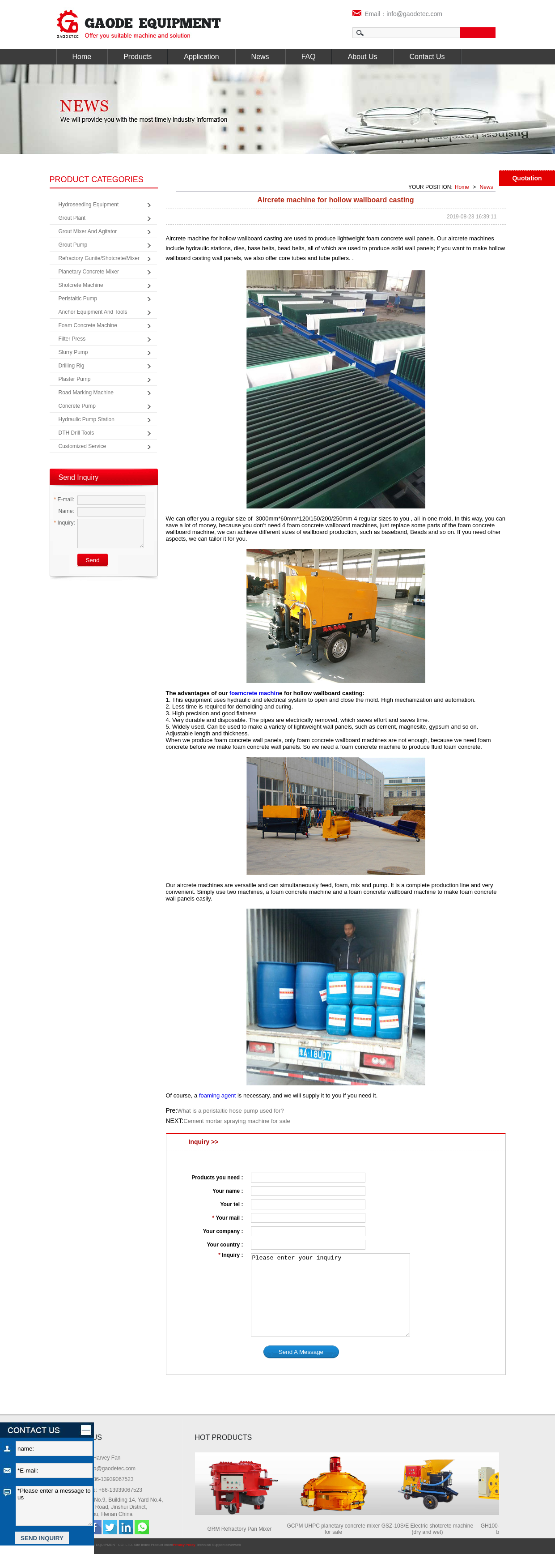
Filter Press (72, 339)
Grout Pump (73, 245)
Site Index (142, 1545)
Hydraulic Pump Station (86, 419)
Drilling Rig (72, 366)
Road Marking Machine (86, 392)
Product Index (162, 1545)
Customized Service (82, 446)
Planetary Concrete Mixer (89, 272)
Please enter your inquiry (330, 1294)
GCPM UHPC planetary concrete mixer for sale (335, 1529)
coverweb (233, 1545)
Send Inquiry (79, 477)
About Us (362, 56)
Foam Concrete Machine (88, 325)
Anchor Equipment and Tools (93, 312)
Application (201, 56)
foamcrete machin (254, 693)
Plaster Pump (75, 379)
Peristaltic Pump (78, 298)
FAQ (308, 56)
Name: (64, 511)
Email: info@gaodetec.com (104, 1468)
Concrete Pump (77, 406)
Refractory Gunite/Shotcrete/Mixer (99, 258)
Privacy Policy (184, 1545)
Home (82, 56)
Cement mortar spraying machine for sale (236, 1121)
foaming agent (217, 1095)
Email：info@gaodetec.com (397, 13)
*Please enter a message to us (54, 1506)
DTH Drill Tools (76, 433)
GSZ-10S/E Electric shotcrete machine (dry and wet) (430, 1529)
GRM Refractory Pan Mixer (242, 1529)
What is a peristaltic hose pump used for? (230, 1110)
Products (137, 56)
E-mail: (64, 499)
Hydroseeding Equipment (89, 204)
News (260, 56)
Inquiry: (64, 523)
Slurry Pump (73, 352)
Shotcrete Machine (81, 285)
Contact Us (427, 56)
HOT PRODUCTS (223, 1437)
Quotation (527, 178)
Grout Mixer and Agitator (88, 231)
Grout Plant (72, 218)
